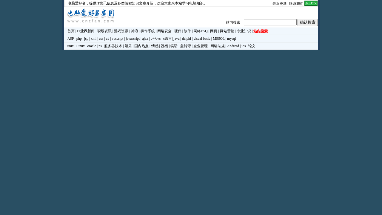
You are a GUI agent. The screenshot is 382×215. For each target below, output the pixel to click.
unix (70, 46)
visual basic (201, 38)
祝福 (164, 46)
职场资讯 (104, 31)
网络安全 (164, 31)
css (101, 38)
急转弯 (185, 46)
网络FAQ (201, 31)
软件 (187, 31)
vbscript (117, 38)
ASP (70, 38)
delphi (186, 38)
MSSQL (219, 38)
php (79, 38)
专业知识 (244, 31)
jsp (86, 38)
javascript (133, 38)
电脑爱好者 (77, 3)
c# (107, 38)
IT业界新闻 (86, 31)
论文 (251, 46)
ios (243, 46)
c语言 (167, 38)
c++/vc (156, 38)
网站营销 (227, 31)
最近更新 (279, 3)
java (177, 38)
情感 (154, 46)
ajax (145, 38)
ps (100, 46)
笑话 (174, 46)
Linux (80, 46)
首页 (71, 31)
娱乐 (128, 46)
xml (93, 38)
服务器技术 (113, 46)
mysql (231, 38)
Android (233, 46)
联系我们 (296, 3)
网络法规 (217, 46)
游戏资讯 (121, 31)
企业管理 (200, 46)
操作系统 (148, 31)
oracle (91, 46)
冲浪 (134, 31)
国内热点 (141, 46)
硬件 (177, 31)
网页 (213, 31)
